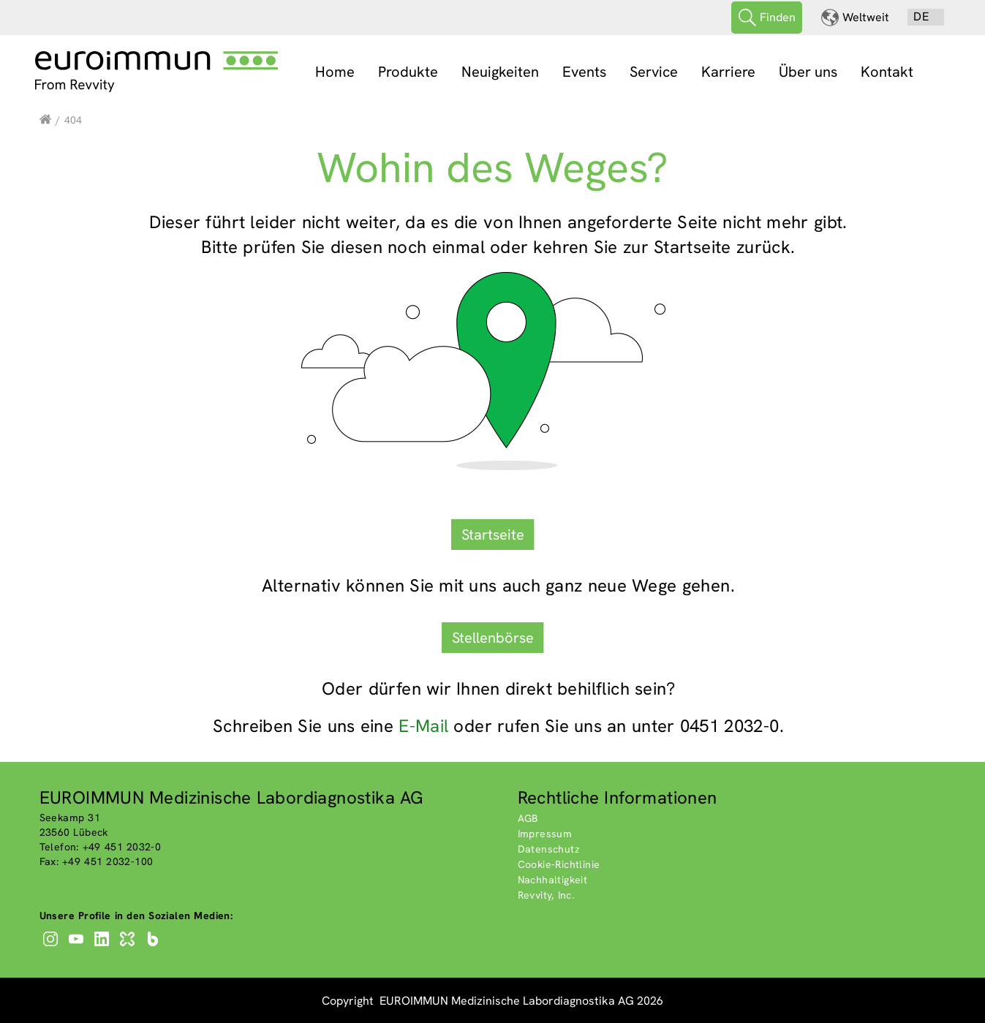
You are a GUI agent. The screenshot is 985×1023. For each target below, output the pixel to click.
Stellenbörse (493, 636)
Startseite (492, 533)
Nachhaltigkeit (553, 879)
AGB (528, 817)
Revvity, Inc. (546, 894)
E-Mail (423, 724)
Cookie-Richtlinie (559, 863)
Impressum (545, 832)
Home (335, 71)
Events (584, 71)
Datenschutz (549, 848)
